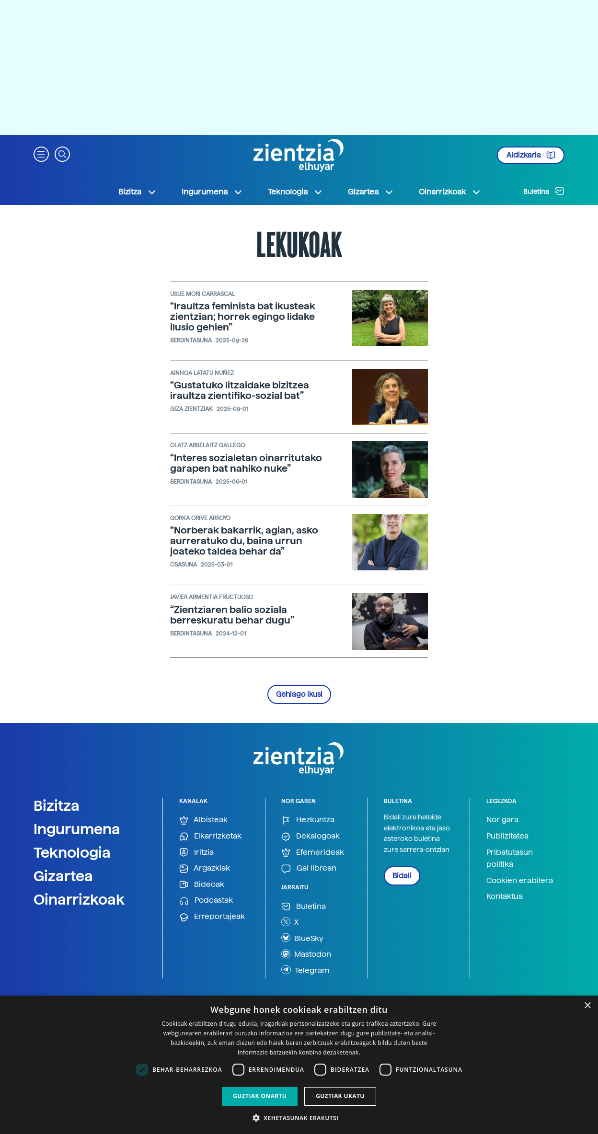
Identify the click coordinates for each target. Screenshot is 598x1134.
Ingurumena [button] (212, 192)
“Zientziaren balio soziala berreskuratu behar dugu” (232, 615)
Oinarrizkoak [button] (450, 192)
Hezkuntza (307, 820)
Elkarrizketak (210, 836)
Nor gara (502, 819)
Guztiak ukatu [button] (340, 1096)
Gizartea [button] (371, 192)
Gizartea (63, 876)
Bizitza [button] (137, 192)
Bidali (402, 876)
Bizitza (57, 805)
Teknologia (72, 852)
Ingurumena (77, 829)
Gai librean (308, 868)
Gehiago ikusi (299, 694)
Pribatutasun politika (509, 858)
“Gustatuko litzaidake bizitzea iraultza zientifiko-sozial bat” (239, 390)
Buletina (543, 191)
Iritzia (196, 853)
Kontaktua (504, 896)
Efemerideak (312, 853)
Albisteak (203, 820)
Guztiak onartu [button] (260, 1096)
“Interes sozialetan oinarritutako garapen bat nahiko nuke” (246, 463)
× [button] (587, 1005)
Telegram (305, 970)
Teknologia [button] (295, 192)
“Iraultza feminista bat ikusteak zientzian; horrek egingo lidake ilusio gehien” (242, 316)
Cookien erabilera (519, 880)
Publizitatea (507, 835)
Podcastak (206, 901)
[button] (41, 153)
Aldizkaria (530, 155)
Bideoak (201, 885)
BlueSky (302, 937)
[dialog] (299, 1065)
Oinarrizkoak (79, 899)
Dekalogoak (310, 836)
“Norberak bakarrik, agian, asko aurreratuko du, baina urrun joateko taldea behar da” (244, 540)
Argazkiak (204, 868)
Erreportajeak (212, 917)
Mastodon (306, 954)
